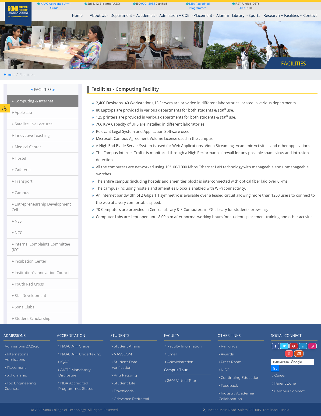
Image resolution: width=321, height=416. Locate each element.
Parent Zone (285, 383)
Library (240, 15)
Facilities (293, 15)
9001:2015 (148, 4)
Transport (22, 181)
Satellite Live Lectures (32, 124)
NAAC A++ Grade (73, 346)
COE (187, 15)
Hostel (19, 158)
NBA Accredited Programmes (199, 6)
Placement (204, 15)
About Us (99, 15)
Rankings (228, 346)
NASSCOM (122, 354)
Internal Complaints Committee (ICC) (41, 247)
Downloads (123, 391)
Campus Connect (289, 391)
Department (122, 15)
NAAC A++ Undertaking (79, 354)
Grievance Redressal (130, 399)
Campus (20, 192)
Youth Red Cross (28, 284)
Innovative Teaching (31, 135)
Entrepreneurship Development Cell (41, 207)
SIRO (242, 8)
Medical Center (26, 146)
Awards (226, 354)
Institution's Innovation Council (41, 272)
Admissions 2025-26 (22, 346)
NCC (17, 232)
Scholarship (16, 375)
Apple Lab (22, 112)
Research (273, 15)
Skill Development (29, 295)
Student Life (123, 383)
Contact (310, 15)
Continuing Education (239, 377)
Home (9, 74)
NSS (17, 221)
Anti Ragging (124, 375)
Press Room (230, 362)
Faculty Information (183, 346)
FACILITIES (43, 89)
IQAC (63, 362)
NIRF (224, 370)
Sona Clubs (23, 307)
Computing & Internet (32, 101)
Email (171, 354)
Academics (147, 15)
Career (280, 375)
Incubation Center (29, 261)
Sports (254, 15)
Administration (179, 362)
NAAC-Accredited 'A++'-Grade (54, 6)
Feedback (228, 385)
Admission (170, 15)
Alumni (222, 15)
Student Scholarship (31, 318)
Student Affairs (126, 346)
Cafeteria (21, 169)
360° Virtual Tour (180, 380)
